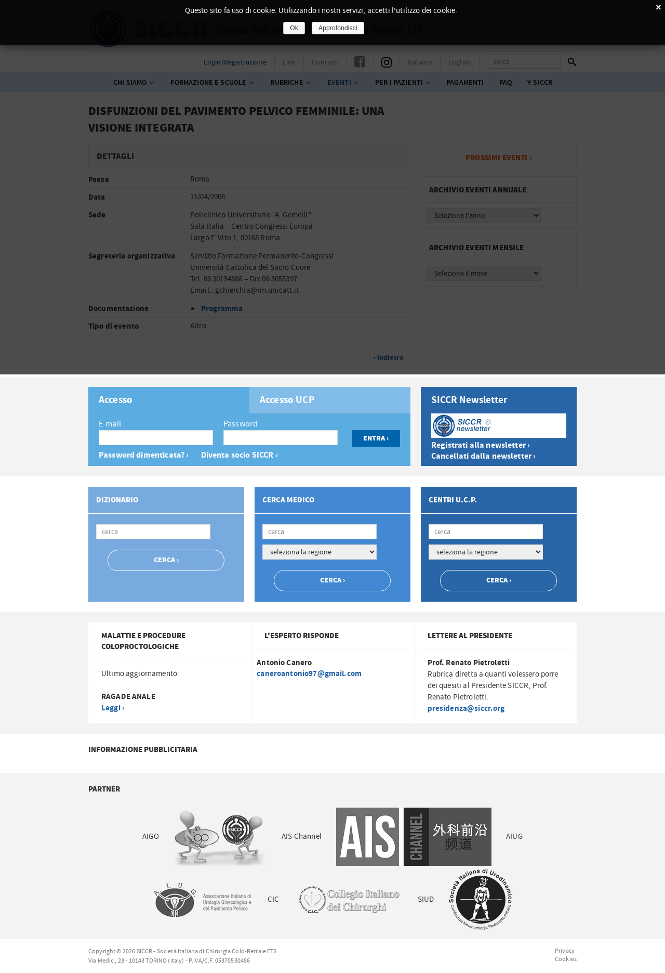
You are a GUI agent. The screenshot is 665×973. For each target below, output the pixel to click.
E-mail (110, 424)
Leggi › (112, 708)
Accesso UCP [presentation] (287, 400)
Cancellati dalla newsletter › (483, 456)
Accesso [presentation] (115, 400)
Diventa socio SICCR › (239, 455)
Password (240, 424)
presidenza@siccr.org (466, 708)
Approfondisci (337, 28)
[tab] (168, 400)
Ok (294, 28)
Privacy (565, 950)
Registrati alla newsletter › (480, 445)
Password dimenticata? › (144, 455)
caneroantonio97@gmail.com (309, 673)
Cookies (566, 959)
